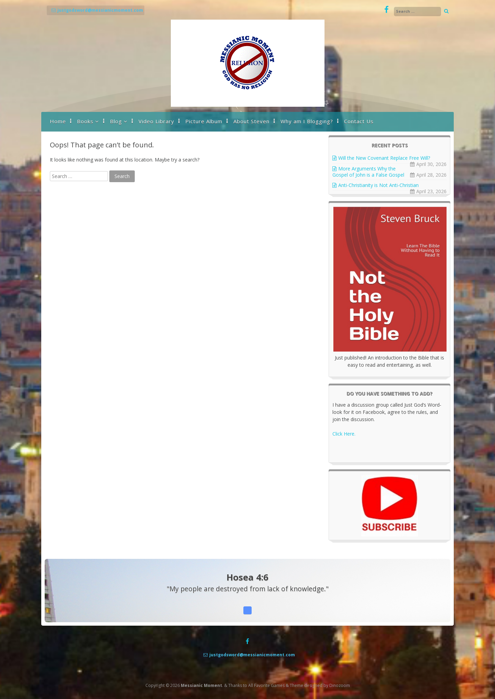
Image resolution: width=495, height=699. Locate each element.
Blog (116, 121)
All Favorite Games (266, 685)
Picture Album (203, 121)
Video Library (156, 121)
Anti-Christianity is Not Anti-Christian (378, 185)
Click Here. (343, 433)
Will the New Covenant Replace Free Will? (384, 158)
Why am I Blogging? (306, 121)
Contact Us (359, 121)
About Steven (251, 121)
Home (58, 121)
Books (85, 121)
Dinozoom (339, 685)
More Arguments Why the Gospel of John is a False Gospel (368, 171)
